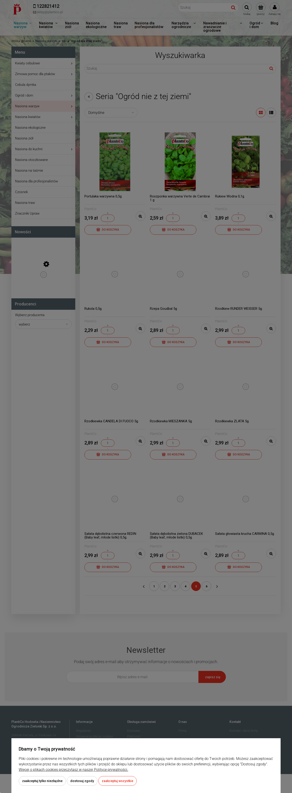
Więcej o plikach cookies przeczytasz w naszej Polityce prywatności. (73, 769)
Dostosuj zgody (82, 781)
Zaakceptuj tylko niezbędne (42, 781)
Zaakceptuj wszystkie (117, 781)
